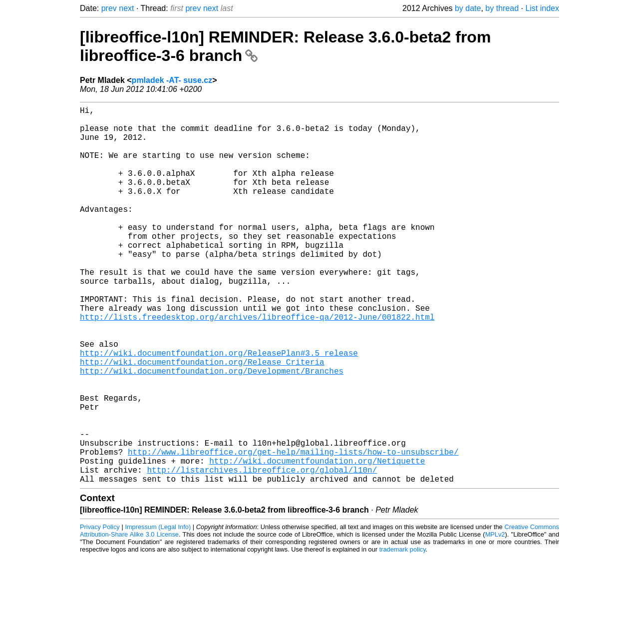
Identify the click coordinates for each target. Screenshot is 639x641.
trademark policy (402, 633)
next (126, 8)
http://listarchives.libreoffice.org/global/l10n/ (262, 551)
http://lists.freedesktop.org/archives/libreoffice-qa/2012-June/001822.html (257, 364)
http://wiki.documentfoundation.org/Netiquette (317, 540)
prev (109, 8)
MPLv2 (495, 618)
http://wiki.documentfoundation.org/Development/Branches (211, 430)
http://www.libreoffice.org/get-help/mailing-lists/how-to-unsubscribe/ (293, 529)
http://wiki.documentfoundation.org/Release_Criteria (202, 419)
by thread (502, 8)
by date (468, 8)
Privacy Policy (100, 611)
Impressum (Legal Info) (158, 611)
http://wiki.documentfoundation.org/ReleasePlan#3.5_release (219, 408)
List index (542, 8)
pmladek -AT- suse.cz (172, 80)
